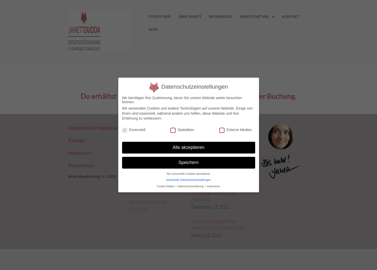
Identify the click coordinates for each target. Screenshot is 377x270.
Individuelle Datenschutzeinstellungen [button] (188, 179)
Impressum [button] (213, 186)
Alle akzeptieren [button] (188, 147)
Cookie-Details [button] (166, 186)
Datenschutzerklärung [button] (191, 186)
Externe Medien (235, 130)
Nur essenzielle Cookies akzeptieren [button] (188, 173)
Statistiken (182, 130)
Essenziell (133, 130)
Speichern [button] (188, 162)
